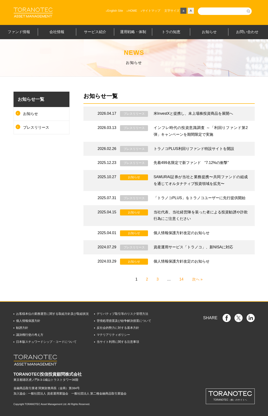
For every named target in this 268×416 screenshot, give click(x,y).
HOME (132, 10)
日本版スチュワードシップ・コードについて (46, 341)
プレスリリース (36, 127)
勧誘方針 (22, 327)
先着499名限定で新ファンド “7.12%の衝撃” (191, 163)
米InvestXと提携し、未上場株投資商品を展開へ (193, 113)
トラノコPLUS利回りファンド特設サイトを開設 (194, 149)
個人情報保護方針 (28, 320)
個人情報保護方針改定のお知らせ (182, 233)
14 (181, 279)
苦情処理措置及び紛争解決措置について (124, 320)
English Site (115, 10)
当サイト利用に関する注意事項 (118, 341)
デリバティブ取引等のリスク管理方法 (122, 313)
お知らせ (30, 114)
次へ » (197, 279)
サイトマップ (151, 10)
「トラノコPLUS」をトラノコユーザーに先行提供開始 (199, 198)
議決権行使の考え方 (29, 334)
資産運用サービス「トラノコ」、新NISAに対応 (193, 247)
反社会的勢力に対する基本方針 (118, 327)
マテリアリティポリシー (113, 334)
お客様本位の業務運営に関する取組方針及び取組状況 (52, 313)
